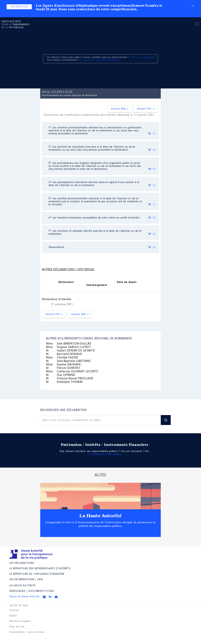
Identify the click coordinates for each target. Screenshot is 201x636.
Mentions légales (20, 621)
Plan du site (16, 626)
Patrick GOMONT (63, 368)
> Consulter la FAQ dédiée (104, 454)
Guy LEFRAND (60, 375)
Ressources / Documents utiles (31, 591)
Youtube (56, 597)
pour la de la (15, 25)
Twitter (44, 597)
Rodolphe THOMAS (64, 382)
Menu (197, 24)
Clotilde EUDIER (62, 357)
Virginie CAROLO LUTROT (68, 347)
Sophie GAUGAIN (63, 364)
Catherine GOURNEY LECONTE (72, 371)
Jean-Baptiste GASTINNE (68, 361)
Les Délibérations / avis (26, 579)
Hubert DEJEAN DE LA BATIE (70, 350)
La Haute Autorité (100, 516)
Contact (14, 610)
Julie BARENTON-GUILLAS (68, 343)
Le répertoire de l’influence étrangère (36, 574)
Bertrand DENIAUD (64, 354)
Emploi (13, 615)
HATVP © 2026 (18, 605)
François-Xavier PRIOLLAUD (69, 378)
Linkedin (50, 596)
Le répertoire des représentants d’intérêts (40, 568)
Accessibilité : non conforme (26, 632)
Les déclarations (21, 563)
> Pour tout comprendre (142, 57)
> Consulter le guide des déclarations (100, 60)
